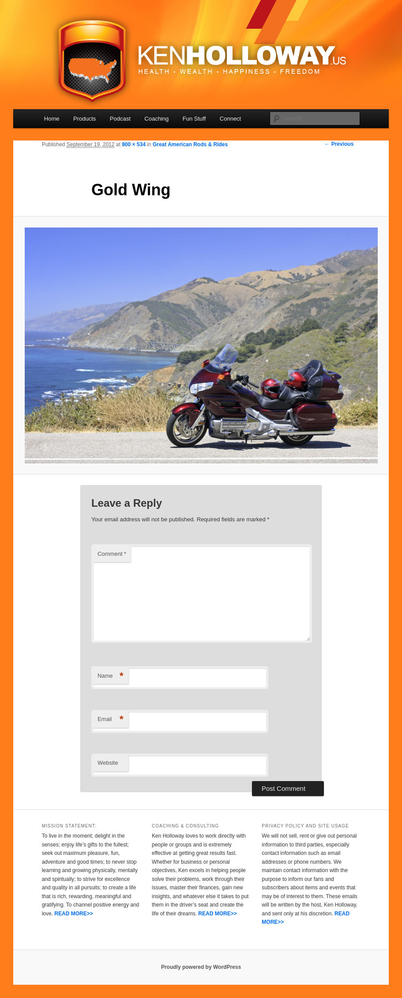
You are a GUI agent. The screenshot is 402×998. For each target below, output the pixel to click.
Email (111, 719)
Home (52, 118)
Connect (230, 118)
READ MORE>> (73, 914)
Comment (112, 553)
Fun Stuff (194, 118)
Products (84, 118)
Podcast (120, 118)
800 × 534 (134, 144)
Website (108, 762)
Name (111, 676)
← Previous (338, 144)
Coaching (156, 118)
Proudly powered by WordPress (201, 967)
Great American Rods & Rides (190, 144)
